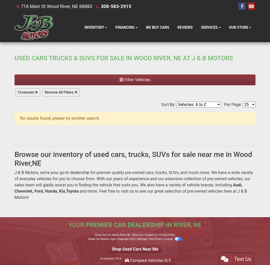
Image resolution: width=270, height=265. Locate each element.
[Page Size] (249, 105)
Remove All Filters (61, 92)
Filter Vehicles (135, 79)
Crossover (28, 92)
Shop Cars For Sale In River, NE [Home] (112, 234)
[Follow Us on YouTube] (251, 6)
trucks (161, 172)
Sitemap (142, 239)
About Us (137, 234)
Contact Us (151, 234)
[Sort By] (198, 105)
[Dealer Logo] (34, 27)
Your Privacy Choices (165, 239)
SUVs (174, 172)
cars (149, 172)
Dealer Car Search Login (102, 239)
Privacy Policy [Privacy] (167, 234)
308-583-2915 (116, 6)
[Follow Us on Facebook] (242, 6)
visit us (127, 191)
